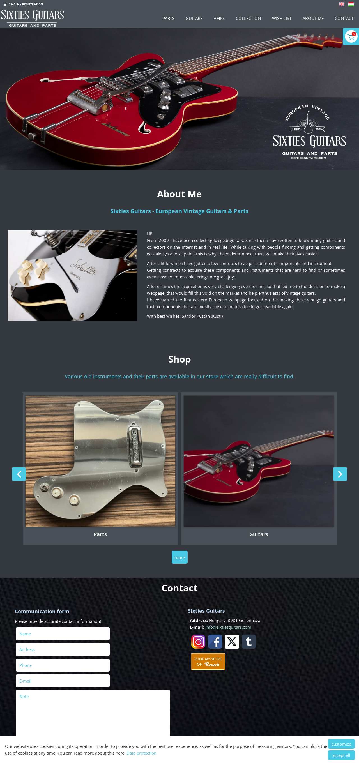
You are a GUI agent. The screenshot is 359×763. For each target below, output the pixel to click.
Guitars (194, 18)
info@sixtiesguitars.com (226, 622)
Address (106, 628)
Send (24, 731)
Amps (219, 18)
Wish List (281, 18)
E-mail (112, 643)
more (179, 553)
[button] (338, 474)
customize (341, 744)
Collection (248, 18)
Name (35, 628)
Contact (344, 18)
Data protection (141, 753)
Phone (35, 643)
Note (26, 659)
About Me (313, 18)
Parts (168, 18)
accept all (341, 755)
